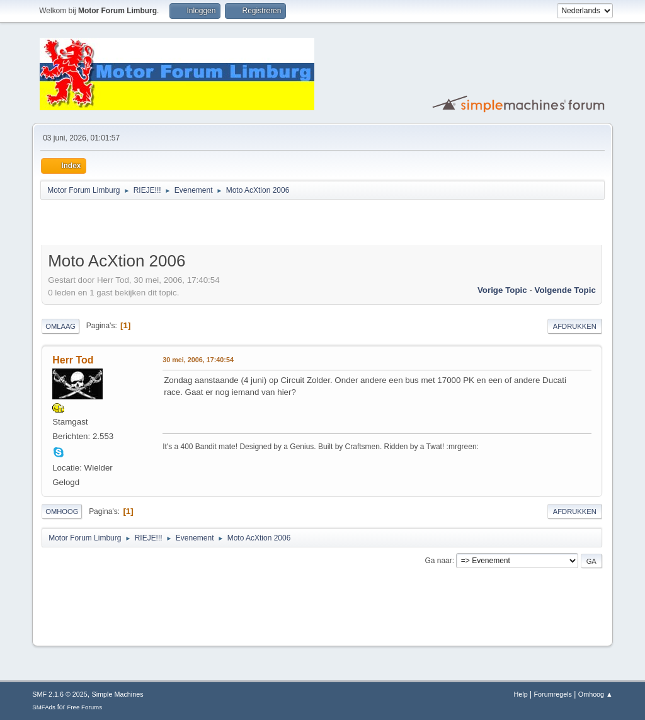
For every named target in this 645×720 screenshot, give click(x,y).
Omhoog (61, 511)
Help (521, 694)
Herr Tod (72, 360)
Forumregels (553, 694)
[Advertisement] (189, 224)
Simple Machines (118, 694)
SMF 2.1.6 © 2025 (60, 694)
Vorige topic (502, 290)
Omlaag (60, 326)
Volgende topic (565, 290)
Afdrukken (574, 326)
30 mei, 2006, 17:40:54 (198, 359)
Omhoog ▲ (595, 694)
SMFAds (43, 707)
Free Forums (84, 707)
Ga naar (438, 560)
